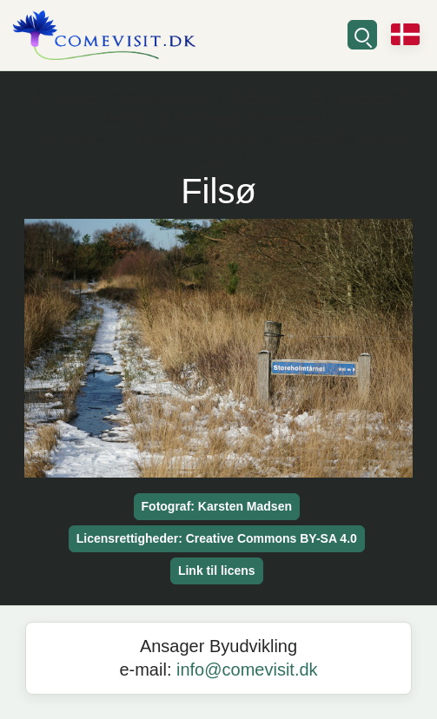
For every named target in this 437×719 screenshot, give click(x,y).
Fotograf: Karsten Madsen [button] (217, 506)
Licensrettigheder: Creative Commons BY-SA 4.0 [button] (216, 538)
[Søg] (362, 34)
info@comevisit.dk (247, 669)
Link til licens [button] (216, 570)
